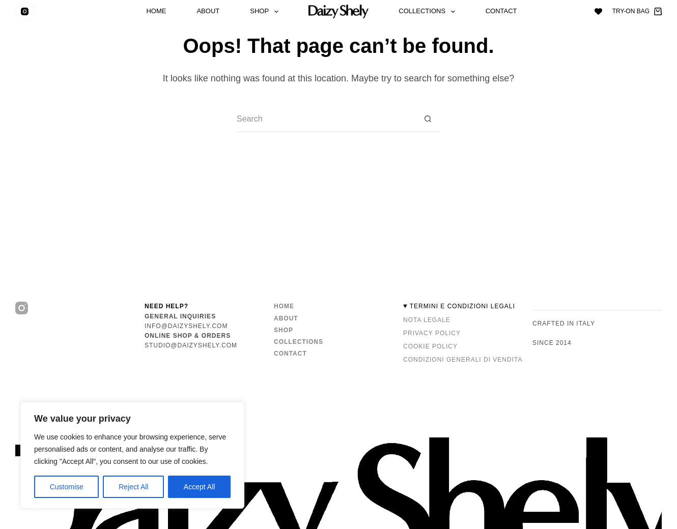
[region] (132, 455)
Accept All (199, 487)
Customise (66, 487)
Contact (501, 11)
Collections (429, 11)
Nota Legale (426, 320)
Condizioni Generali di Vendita (462, 359)
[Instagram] (25, 11)
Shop (266, 11)
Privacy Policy (432, 333)
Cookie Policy (430, 346)
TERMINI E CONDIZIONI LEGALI (462, 306)
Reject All (133, 487)
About (207, 11)
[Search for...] (326, 119)
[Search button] (427, 119)
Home (156, 11)
